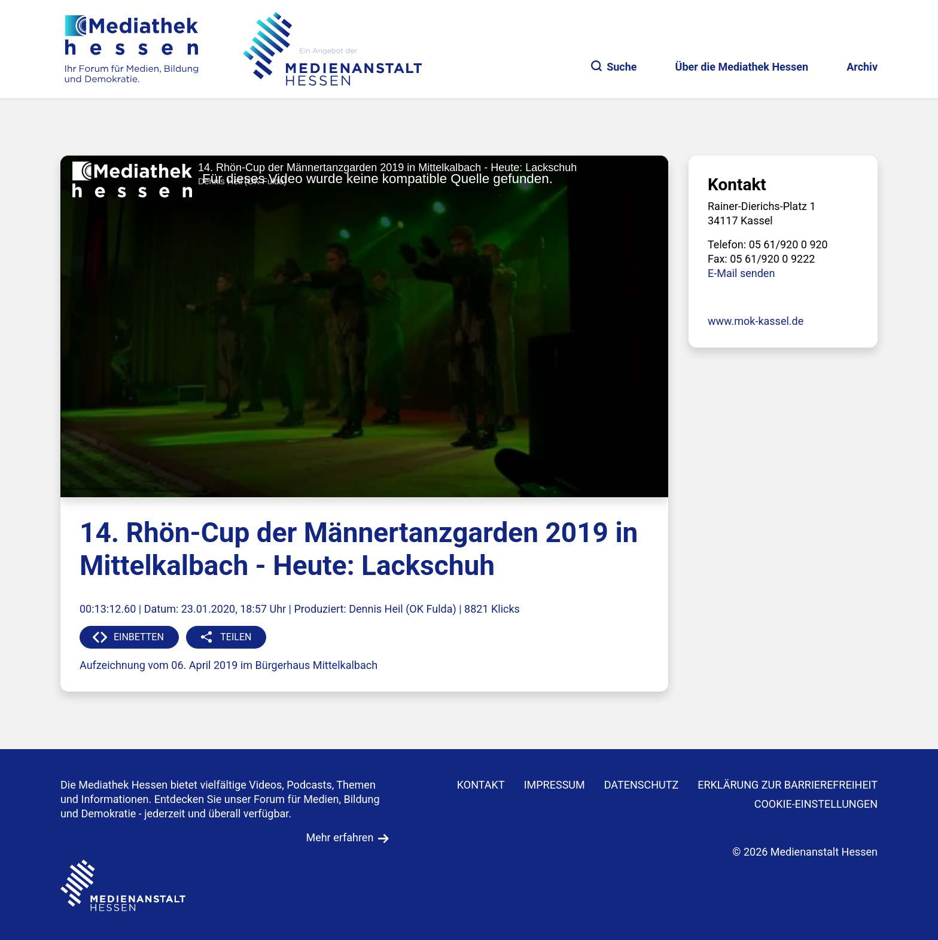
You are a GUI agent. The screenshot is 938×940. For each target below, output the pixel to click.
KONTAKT (481, 784)
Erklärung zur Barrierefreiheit (788, 784)
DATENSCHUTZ (641, 784)
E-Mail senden (741, 273)
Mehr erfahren (339, 837)
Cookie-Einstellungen (816, 804)
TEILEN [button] (235, 637)
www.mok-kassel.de (755, 321)
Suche (613, 66)
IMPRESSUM (554, 784)
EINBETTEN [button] (139, 637)
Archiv (862, 66)
